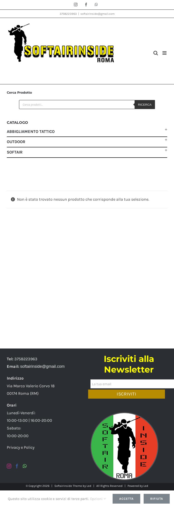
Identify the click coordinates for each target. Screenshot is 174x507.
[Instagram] (9, 466)
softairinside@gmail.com (97, 13)
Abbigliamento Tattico (31, 131)
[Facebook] (17, 466)
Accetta (126, 499)
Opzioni (98, 499)
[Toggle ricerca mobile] (155, 53)
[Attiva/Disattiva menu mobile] (164, 53)
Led (89, 485)
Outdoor (16, 141)
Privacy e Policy (20, 447)
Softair (15, 152)
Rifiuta (156, 499)
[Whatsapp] (25, 466)
